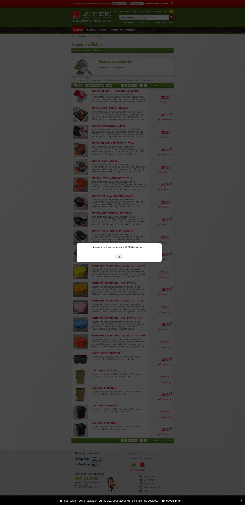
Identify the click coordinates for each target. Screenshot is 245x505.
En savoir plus (171, 500)
